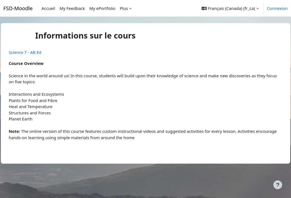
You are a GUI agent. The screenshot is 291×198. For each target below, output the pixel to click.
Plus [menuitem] (124, 8)
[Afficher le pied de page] (277, 184)
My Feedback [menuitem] (72, 8)
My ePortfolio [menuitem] (102, 8)
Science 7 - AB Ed (37, 52)
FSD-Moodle (18, 8)
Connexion (277, 8)
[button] (230, 8)
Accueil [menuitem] (48, 8)
